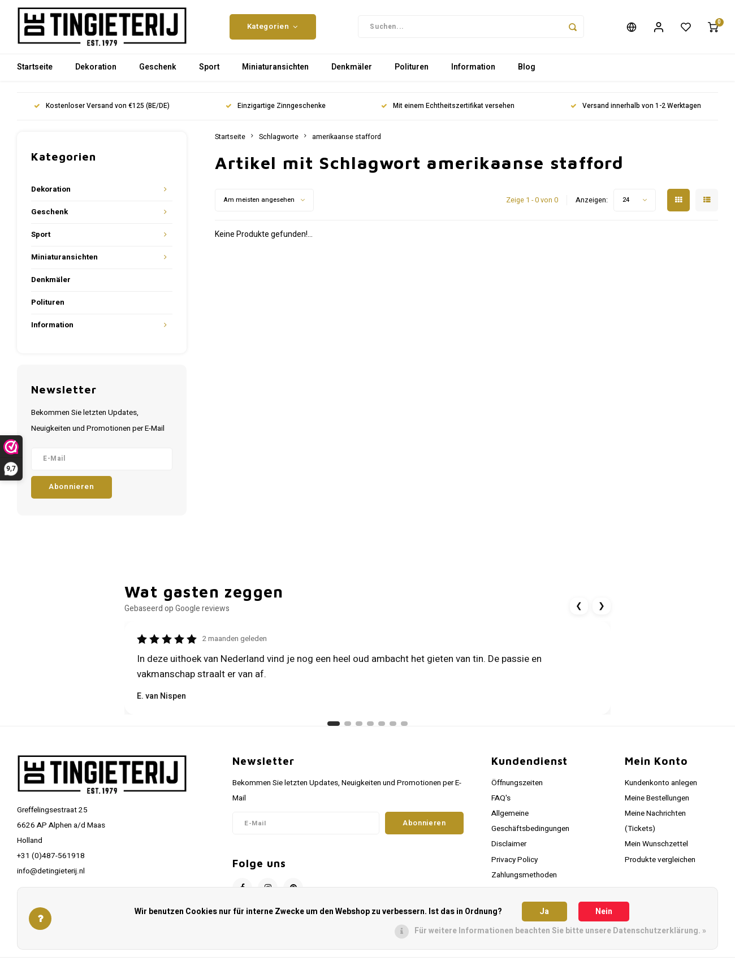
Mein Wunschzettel (656, 853)
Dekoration (95, 76)
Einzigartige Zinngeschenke (276, 115)
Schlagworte (279, 145)
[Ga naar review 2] (347, 732)
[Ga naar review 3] (359, 732)
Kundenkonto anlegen (661, 791)
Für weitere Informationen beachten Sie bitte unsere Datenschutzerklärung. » (560, 931)
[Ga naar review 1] (333, 732)
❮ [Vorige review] (579, 614)
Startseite (35, 76)
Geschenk (157, 76)
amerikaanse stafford (346, 145)
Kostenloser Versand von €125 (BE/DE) (102, 115)
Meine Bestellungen (657, 806)
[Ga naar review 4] (370, 732)
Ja (544, 911)
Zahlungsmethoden (524, 883)
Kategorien (273, 31)
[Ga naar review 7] (404, 732)
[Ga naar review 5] (381, 732)
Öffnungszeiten (517, 791)
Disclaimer (508, 853)
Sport (209, 76)
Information (473, 76)
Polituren (412, 76)
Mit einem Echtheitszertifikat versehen (447, 115)
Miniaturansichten (275, 76)
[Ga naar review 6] (393, 732)
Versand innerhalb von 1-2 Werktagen (635, 115)
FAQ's (501, 806)
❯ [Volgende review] (601, 614)
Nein (603, 911)
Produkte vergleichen (660, 868)
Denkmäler (351, 76)
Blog (526, 76)
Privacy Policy (514, 868)
